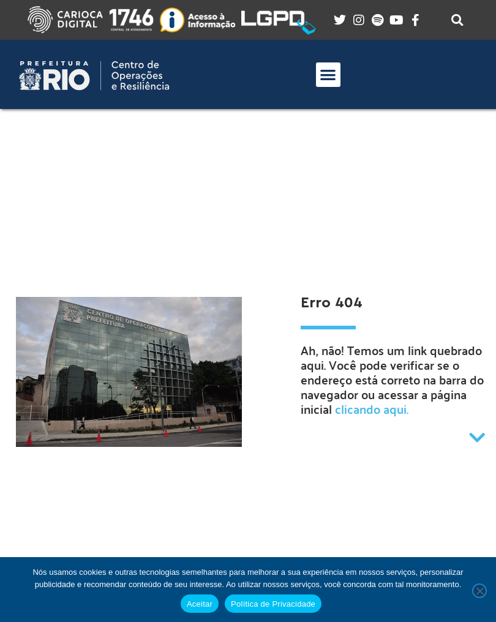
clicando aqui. (371, 408)
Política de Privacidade (273, 604)
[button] (328, 75)
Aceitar (199, 604)
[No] (479, 590)
